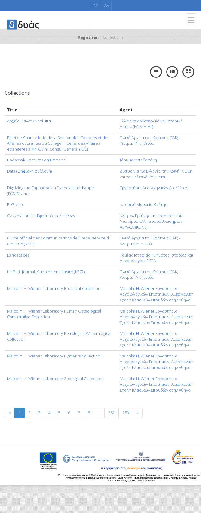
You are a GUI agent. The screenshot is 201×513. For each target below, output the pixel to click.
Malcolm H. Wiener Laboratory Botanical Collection (53, 288)
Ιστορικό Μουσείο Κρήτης (143, 204)
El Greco (15, 204)
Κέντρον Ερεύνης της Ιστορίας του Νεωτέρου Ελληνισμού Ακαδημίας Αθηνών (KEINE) (151, 221)
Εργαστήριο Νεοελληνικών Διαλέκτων (154, 188)
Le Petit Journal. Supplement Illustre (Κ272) (46, 271)
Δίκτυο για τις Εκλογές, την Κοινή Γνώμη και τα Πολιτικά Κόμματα (156, 174)
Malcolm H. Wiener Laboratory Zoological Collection (54, 378)
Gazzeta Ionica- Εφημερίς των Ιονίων (41, 215)
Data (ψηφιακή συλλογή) (29, 171)
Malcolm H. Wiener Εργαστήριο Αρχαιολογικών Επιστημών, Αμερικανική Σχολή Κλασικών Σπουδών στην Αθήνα (156, 294)
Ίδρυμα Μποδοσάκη (138, 160)
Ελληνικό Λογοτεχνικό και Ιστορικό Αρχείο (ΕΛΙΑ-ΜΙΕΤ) (151, 123)
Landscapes (18, 255)
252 (111, 412)
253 (126, 412)
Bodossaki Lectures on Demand (36, 160)
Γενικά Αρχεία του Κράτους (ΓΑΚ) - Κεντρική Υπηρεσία (150, 140)
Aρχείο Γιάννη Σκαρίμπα (29, 121)
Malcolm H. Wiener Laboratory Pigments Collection (53, 356)
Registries (88, 37)
